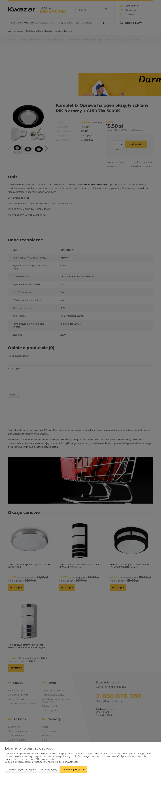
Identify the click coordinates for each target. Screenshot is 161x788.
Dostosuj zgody (49, 769)
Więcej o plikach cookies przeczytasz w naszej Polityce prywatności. (41, 762)
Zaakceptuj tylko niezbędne (21, 769)
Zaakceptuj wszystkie (74, 769)
